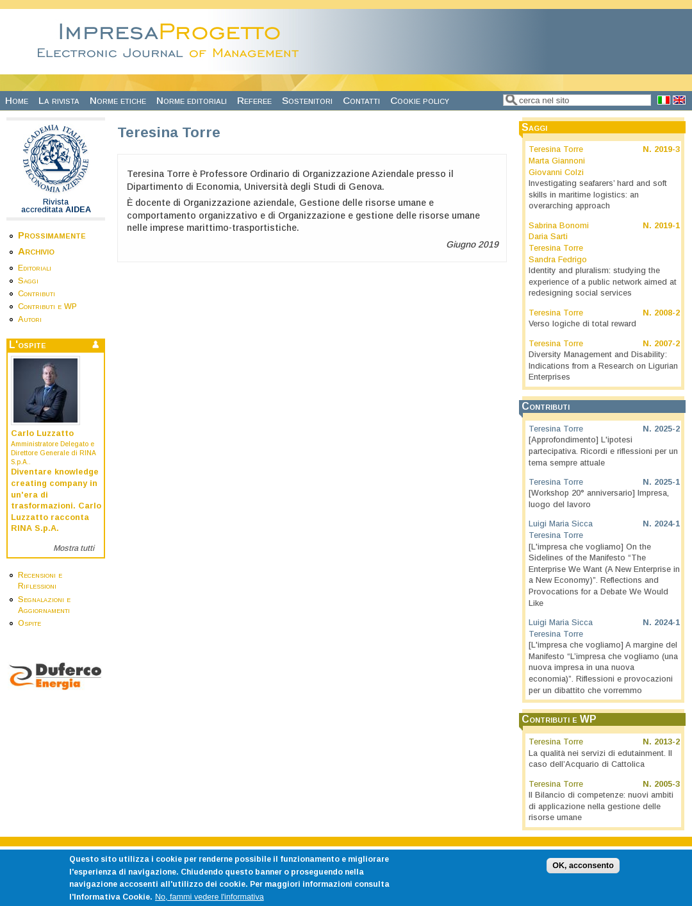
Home (16, 100)
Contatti (361, 100)
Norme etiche (118, 100)
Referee (254, 100)
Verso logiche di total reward (582, 323)
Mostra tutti (73, 548)
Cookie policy (419, 100)
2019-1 (667, 225)
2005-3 (667, 784)
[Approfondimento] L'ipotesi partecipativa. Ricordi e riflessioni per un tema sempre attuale (603, 451)
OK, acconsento (583, 870)
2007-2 (667, 343)
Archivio (36, 251)
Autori (30, 319)
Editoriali (34, 268)
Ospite (29, 623)
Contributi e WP (47, 306)
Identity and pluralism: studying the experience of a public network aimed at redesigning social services (603, 282)
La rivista (58, 100)
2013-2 (667, 741)
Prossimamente (52, 235)
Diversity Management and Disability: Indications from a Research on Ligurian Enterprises (603, 366)
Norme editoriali (191, 100)
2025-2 (667, 428)
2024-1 (667, 523)
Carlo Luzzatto (42, 433)
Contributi (36, 293)
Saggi (28, 280)
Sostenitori (307, 100)
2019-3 (667, 149)
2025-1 (667, 482)
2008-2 (667, 312)
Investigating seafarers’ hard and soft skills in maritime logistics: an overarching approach (598, 194)
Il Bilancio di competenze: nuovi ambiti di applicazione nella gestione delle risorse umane (601, 806)
